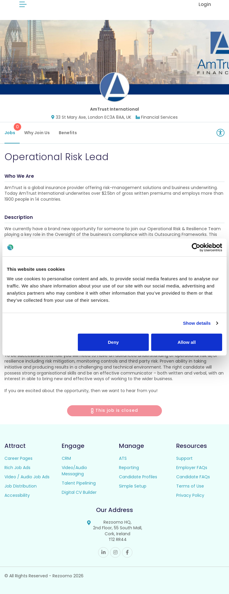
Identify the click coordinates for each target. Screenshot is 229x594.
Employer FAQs (191, 468)
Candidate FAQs (193, 477)
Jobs (12, 129)
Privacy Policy (190, 495)
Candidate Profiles (138, 477)
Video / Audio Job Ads (26, 477)
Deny (113, 341)
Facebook (127, 552)
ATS (123, 458)
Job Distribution (20, 486)
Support (184, 458)
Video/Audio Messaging (74, 471)
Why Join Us (37, 133)
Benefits (68, 133)
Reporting (129, 468)
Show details (197, 323)
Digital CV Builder (79, 492)
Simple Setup (132, 486)
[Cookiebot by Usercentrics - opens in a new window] (196, 247)
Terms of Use (190, 486)
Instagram (115, 552)
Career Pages (18, 458)
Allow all (186, 341)
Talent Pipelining (79, 483)
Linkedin (103, 552)
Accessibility (17, 495)
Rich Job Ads (17, 468)
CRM (66, 458)
